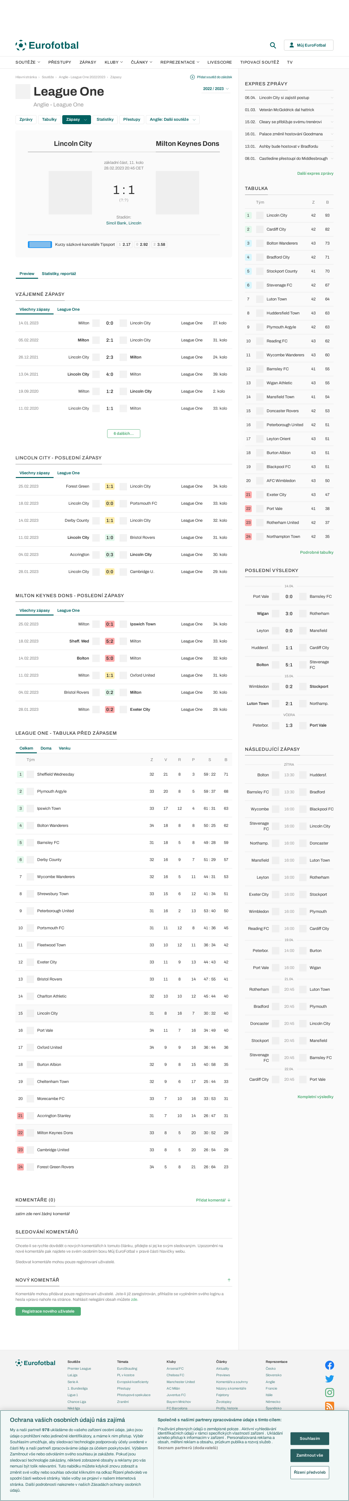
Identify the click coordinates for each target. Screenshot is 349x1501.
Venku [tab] (65, 748)
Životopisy (224, 1402)
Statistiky (105, 119)
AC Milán (173, 1388)
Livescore (219, 62)
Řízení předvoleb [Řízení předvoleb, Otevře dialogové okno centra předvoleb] (310, 1472)
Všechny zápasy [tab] (35, 309)
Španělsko (273, 1408)
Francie (271, 1388)
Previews (223, 1375)
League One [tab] (68, 309)
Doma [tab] (46, 748)
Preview (27, 274)
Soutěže (27, 62)
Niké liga (74, 1408)
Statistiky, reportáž (59, 274)
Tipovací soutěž (259, 62)
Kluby (114, 62)
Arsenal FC (175, 1368)
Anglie (270, 1382)
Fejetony (222, 1395)
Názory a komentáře (231, 1388)
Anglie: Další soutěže (173, 119)
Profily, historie (227, 1408)
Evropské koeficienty (133, 1382)
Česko (271, 1368)
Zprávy (26, 119)
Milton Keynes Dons (187, 143)
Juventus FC (176, 1395)
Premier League (79, 1368)
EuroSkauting (127, 1368)
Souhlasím (310, 1438)
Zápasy (88, 62)
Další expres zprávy (315, 173)
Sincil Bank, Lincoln (123, 223)
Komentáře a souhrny (232, 1382)
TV (290, 62)
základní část (115, 162)
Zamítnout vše (309, 1455)
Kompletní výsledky (316, 1097)
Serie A (73, 1382)
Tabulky (49, 119)
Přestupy (60, 62)
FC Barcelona (177, 1408)
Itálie (269, 1395)
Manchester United (181, 1382)
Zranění (123, 1402)
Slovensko (273, 1375)
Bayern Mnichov (179, 1402)
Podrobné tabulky (317, 552)
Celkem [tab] (26, 748)
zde (134, 1299)
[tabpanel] (123, 379)
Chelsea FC (175, 1375)
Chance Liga (77, 1402)
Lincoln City (73, 143)
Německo (273, 1402)
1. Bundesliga (78, 1388)
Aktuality (222, 1368)
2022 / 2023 (216, 89)
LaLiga (72, 1375)
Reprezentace (179, 62)
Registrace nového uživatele (48, 1311)
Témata (122, 1362)
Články (221, 1362)
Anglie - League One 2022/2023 (82, 77)
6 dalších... (124, 433)
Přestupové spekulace (134, 1395)
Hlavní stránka (26, 77)
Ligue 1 (73, 1395)
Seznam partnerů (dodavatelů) (188, 1448)
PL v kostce (125, 1375)
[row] (123, 323)
